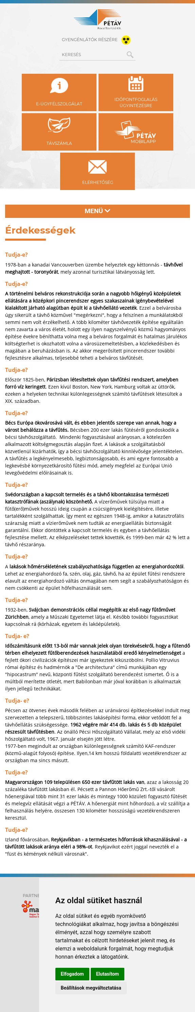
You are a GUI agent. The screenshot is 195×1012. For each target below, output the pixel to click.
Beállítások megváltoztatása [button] (91, 988)
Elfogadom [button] (72, 974)
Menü (97, 211)
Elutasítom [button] (107, 974)
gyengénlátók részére (98, 40)
